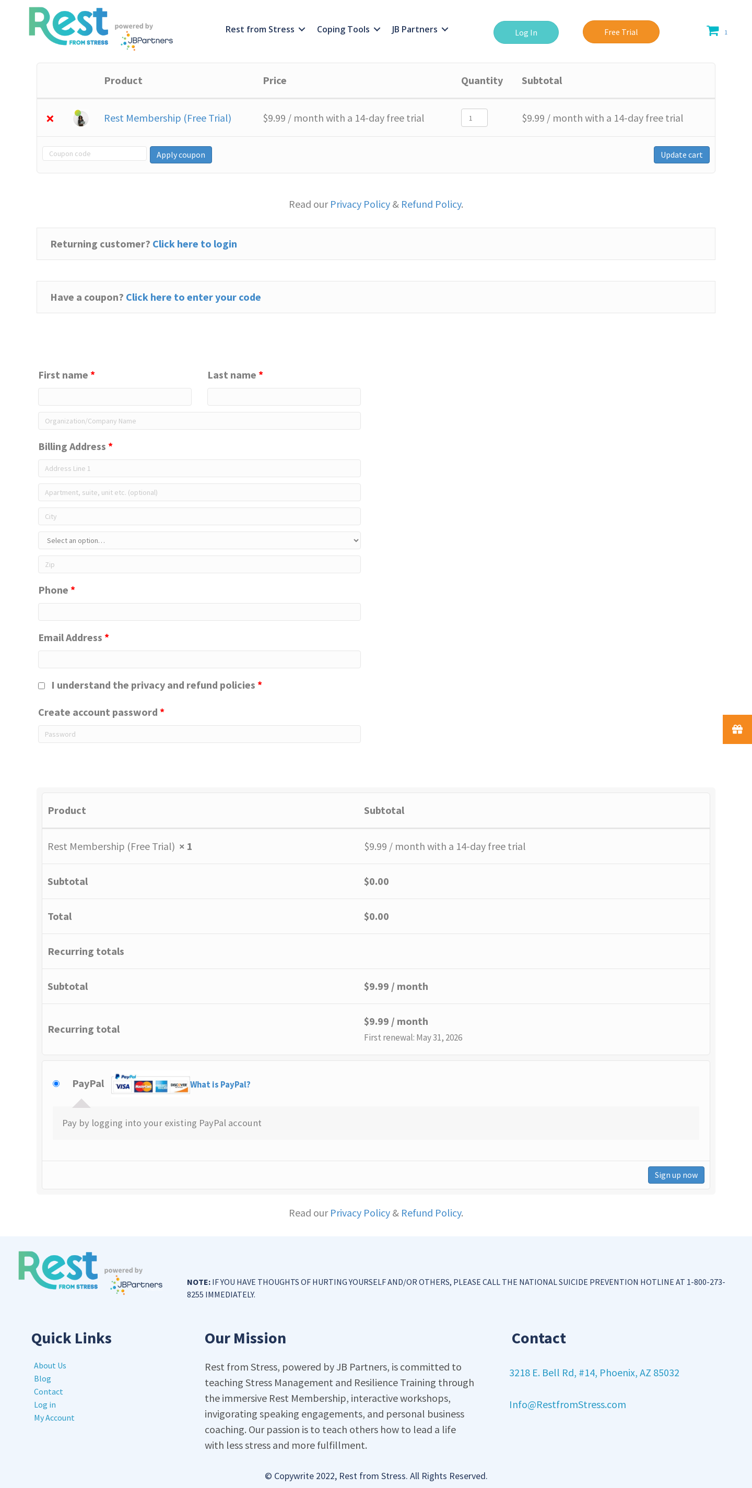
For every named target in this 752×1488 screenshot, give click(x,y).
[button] (526, 32)
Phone (56, 589)
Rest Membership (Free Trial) (167, 117)
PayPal (161, 1085)
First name (66, 374)
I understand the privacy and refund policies (150, 684)
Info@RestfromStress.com (567, 1404)
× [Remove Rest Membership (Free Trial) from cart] (50, 118)
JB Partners (415, 29)
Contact (48, 1391)
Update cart (682, 154)
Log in (45, 1404)
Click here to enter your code (193, 296)
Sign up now (676, 1175)
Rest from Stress (260, 29)
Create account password (101, 711)
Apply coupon (180, 154)
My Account (54, 1417)
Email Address (73, 637)
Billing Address (75, 446)
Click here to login (194, 243)
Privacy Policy (360, 203)
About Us (50, 1365)
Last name (235, 374)
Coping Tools (343, 29)
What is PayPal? (220, 1084)
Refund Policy (431, 203)
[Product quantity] (474, 118)
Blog (42, 1378)
